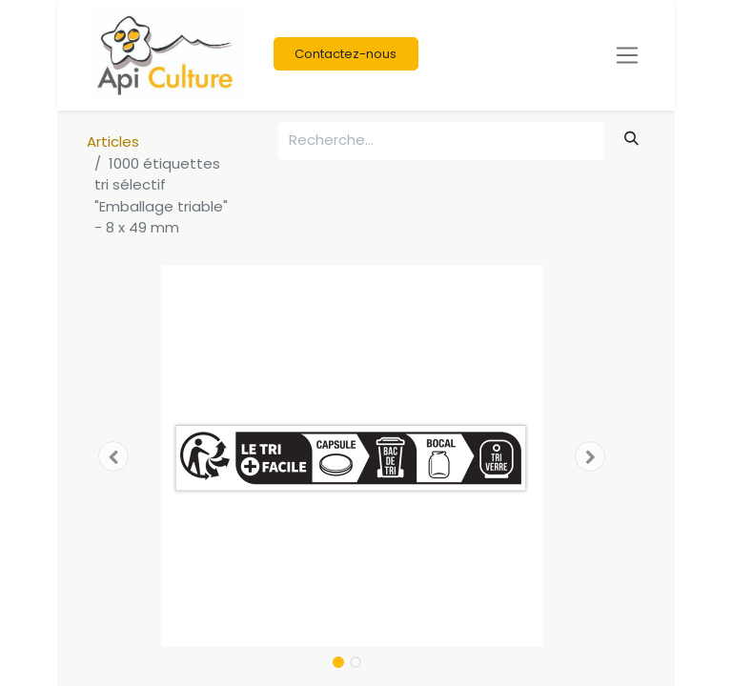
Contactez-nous (345, 54)
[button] (113, 456)
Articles (113, 141)
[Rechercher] (632, 138)
